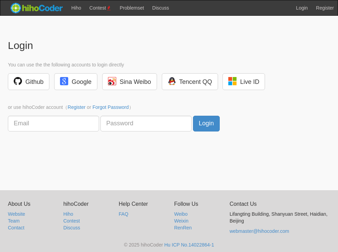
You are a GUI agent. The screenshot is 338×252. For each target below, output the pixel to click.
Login (302, 8)
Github (29, 81)
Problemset (132, 8)
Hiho (76, 8)
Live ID (243, 81)
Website (16, 214)
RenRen (183, 227)
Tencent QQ (190, 81)
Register (325, 8)
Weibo (181, 214)
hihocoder (36, 7)
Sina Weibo (129, 81)
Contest (100, 8)
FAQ (123, 214)
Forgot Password (111, 107)
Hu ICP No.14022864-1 (189, 245)
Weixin (181, 221)
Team (14, 221)
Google (76, 81)
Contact (16, 227)
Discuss (160, 8)
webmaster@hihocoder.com (259, 231)
